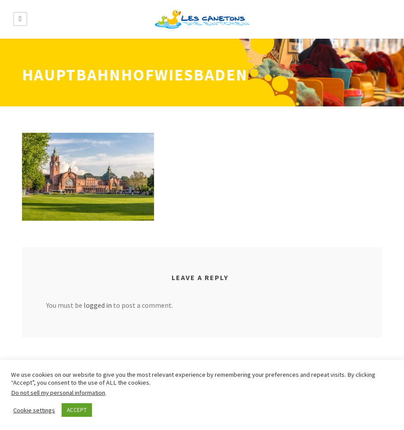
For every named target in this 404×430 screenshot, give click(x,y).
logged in (98, 305)
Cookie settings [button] (34, 410)
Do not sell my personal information (58, 393)
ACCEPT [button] (77, 410)
